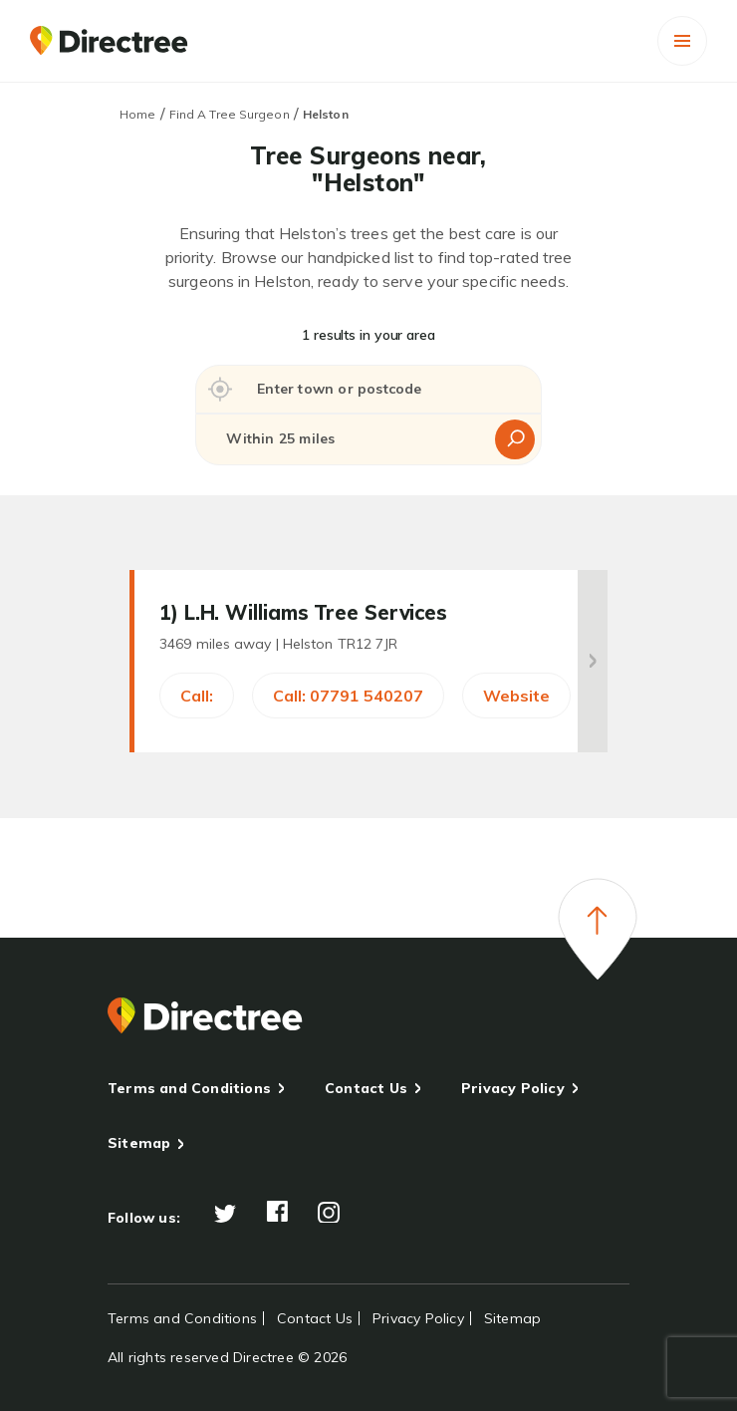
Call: (196, 696)
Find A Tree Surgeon (229, 114)
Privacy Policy (513, 1088)
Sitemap (139, 1143)
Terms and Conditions (189, 1088)
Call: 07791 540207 (348, 696)
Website (516, 696)
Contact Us (366, 1088)
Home (137, 114)
